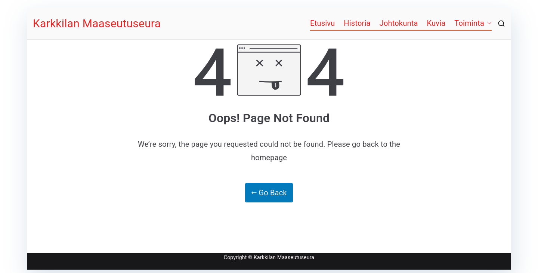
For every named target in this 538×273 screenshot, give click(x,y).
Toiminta (469, 23)
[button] (488, 23)
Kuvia (436, 23)
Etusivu (322, 23)
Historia (357, 23)
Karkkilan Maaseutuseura (97, 23)
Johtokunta (399, 23)
